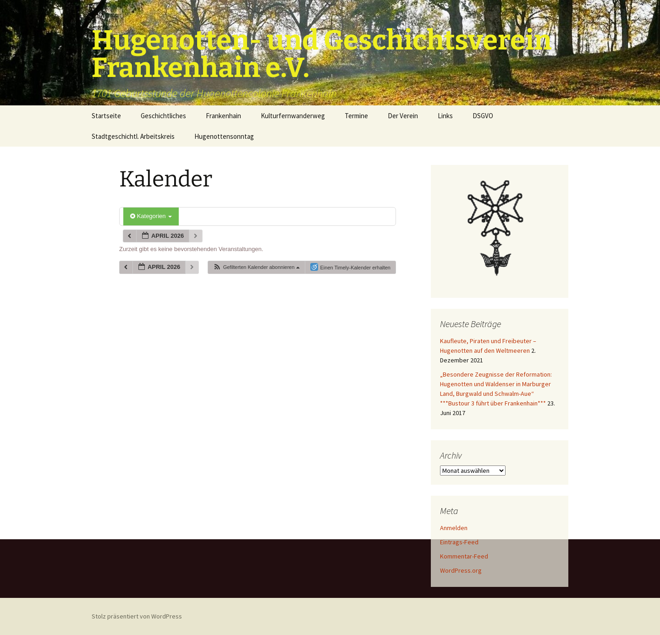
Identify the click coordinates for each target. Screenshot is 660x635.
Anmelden (454, 528)
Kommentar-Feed (464, 556)
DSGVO (483, 115)
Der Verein (403, 115)
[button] (256, 267)
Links (445, 115)
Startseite (106, 115)
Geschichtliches (163, 115)
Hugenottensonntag (224, 136)
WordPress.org (461, 570)
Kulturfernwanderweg (293, 115)
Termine (356, 115)
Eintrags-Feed (459, 542)
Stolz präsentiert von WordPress (137, 616)
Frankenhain (223, 115)
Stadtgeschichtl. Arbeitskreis (133, 136)
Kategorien (151, 216)
